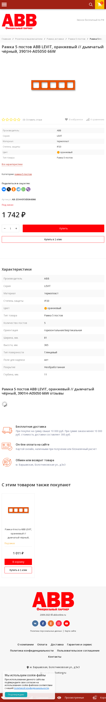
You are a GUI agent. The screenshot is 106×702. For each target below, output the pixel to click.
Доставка (57, 644)
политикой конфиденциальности (31, 688)
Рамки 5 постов (76, 39)
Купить (63, 228)
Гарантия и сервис (79, 644)
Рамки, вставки (55, 39)
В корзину (18, 561)
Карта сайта (70, 631)
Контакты (54, 656)
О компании (25, 644)
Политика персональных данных (46, 631)
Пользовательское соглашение (78, 650)
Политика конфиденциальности (32, 650)
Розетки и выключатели (28, 39)
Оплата (42, 644)
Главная (6, 39)
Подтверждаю (16, 694)
